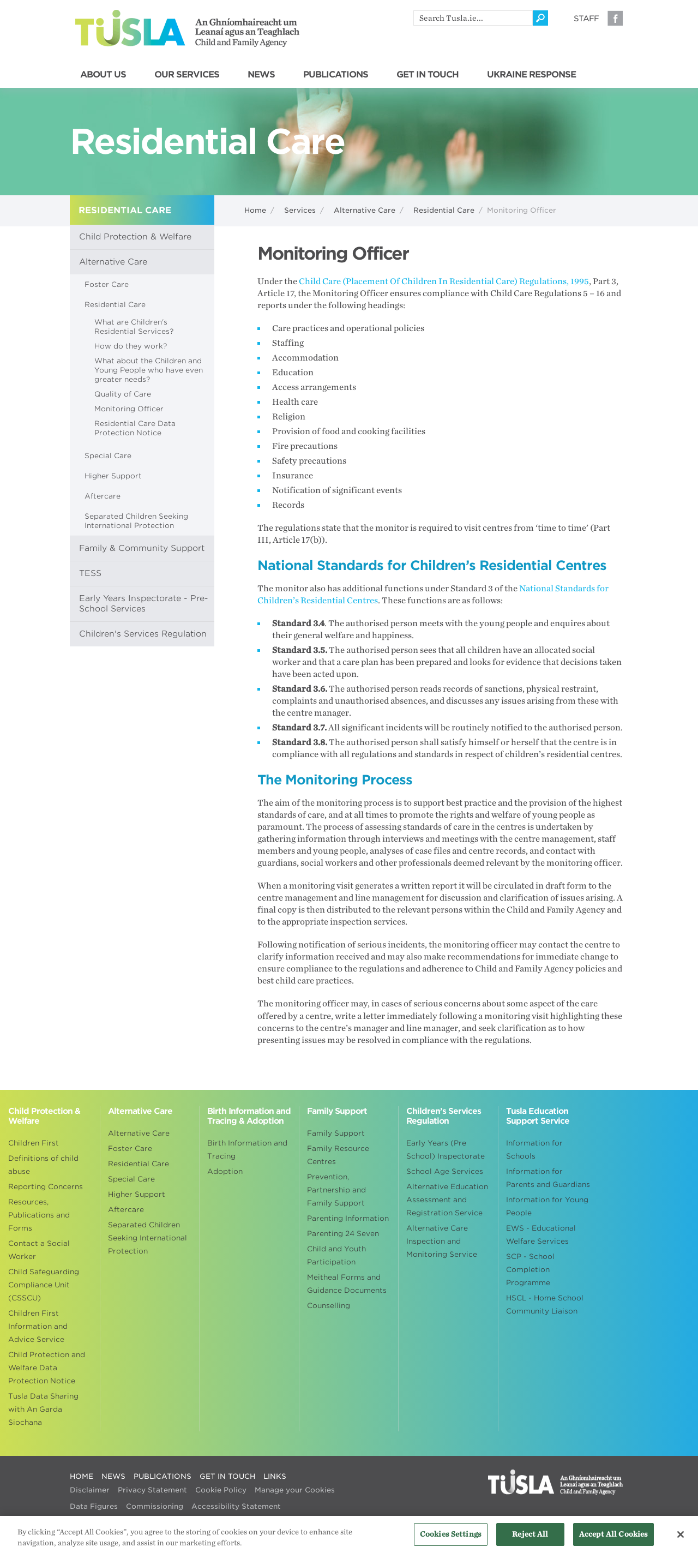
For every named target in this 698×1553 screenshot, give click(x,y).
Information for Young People (547, 1206)
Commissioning (154, 1506)
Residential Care (443, 210)
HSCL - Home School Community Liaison (544, 1304)
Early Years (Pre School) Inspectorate (445, 1149)
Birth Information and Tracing (247, 1149)
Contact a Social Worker (39, 1250)
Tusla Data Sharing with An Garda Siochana (43, 1409)
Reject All (530, 1539)
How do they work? (130, 346)
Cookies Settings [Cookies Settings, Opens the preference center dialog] (451, 1539)
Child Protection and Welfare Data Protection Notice (46, 1368)
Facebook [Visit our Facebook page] (615, 18)
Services (300, 210)
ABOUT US (103, 75)
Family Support (336, 1133)
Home (255, 210)
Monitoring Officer (129, 409)
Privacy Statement (152, 1490)
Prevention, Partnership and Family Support (336, 1190)
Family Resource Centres (338, 1155)
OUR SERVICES (186, 75)
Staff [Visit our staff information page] (586, 18)
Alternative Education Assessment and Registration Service (447, 1200)
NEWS (261, 75)
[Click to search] (540, 18)
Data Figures (94, 1506)
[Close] (681, 1539)
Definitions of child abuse (43, 1165)
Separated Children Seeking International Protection (136, 521)
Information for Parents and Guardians (548, 1178)
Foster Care (107, 284)
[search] (473, 18)
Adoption (225, 1171)
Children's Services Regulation (143, 634)
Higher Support (113, 476)
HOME (81, 1476)
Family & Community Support (141, 548)
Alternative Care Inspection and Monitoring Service (441, 1241)
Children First (33, 1143)
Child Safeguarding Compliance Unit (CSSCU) (43, 1285)
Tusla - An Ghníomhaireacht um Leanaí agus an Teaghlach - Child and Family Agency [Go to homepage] (187, 28)
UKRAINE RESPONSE (531, 75)
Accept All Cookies (613, 1539)
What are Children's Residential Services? (133, 326)
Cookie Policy (220, 1490)
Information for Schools (534, 1149)
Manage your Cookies (295, 1490)
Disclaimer (90, 1490)
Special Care (108, 456)
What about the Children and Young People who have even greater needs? (148, 370)
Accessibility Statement (236, 1506)
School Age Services (444, 1171)
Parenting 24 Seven (343, 1234)
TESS (90, 573)
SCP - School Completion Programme (530, 1269)
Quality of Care (122, 394)
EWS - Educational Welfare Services (541, 1234)
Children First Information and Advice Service (38, 1326)
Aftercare (103, 496)
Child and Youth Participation (336, 1255)
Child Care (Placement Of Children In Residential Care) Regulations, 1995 (444, 281)
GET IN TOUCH (427, 75)
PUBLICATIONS (335, 75)
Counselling (328, 1306)
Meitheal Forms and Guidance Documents (347, 1283)
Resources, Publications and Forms (39, 1215)
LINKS (274, 1476)
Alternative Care (364, 210)
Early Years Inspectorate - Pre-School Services (143, 603)
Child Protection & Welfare (135, 237)
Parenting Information (348, 1218)
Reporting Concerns (45, 1187)
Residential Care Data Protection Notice (135, 428)
